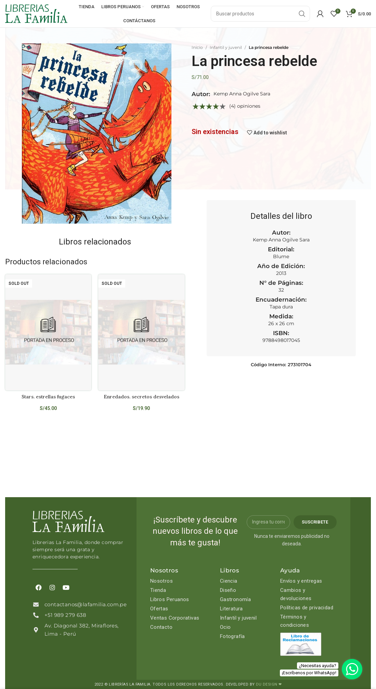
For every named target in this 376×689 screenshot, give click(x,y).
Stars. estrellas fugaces (48, 397)
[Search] (260, 14)
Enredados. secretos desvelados (141, 397)
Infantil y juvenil (226, 47)
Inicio (197, 47)
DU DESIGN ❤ (269, 684)
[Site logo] (36, 13)
